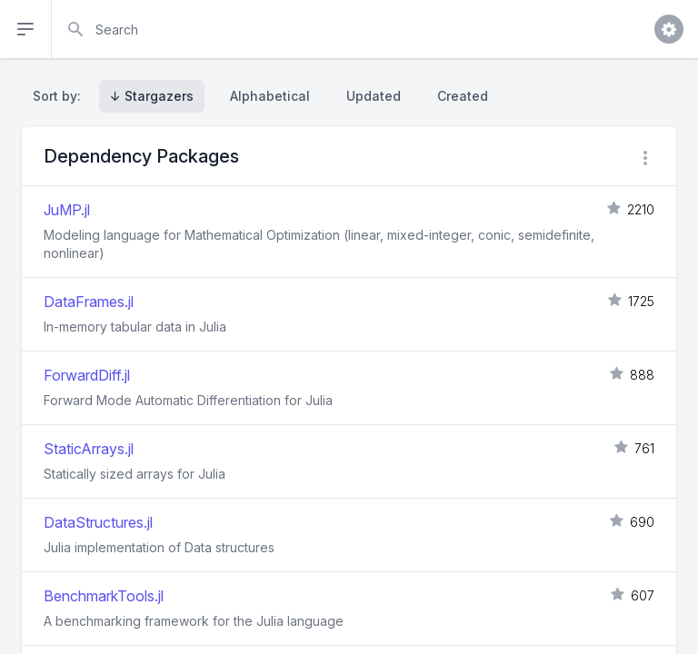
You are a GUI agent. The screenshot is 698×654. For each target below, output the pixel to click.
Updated (373, 96)
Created (462, 96)
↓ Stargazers (152, 96)
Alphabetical (270, 96)
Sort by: (60, 96)
